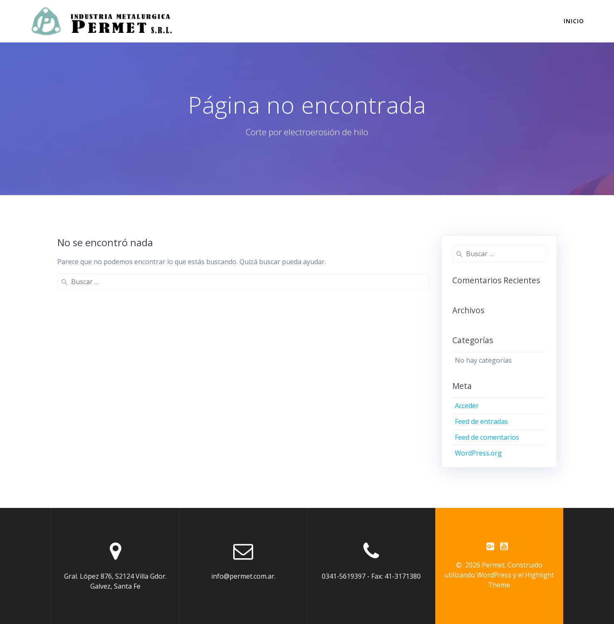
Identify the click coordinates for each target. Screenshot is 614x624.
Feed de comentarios (487, 437)
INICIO (574, 21)
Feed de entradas (481, 421)
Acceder (467, 405)
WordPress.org (478, 453)
